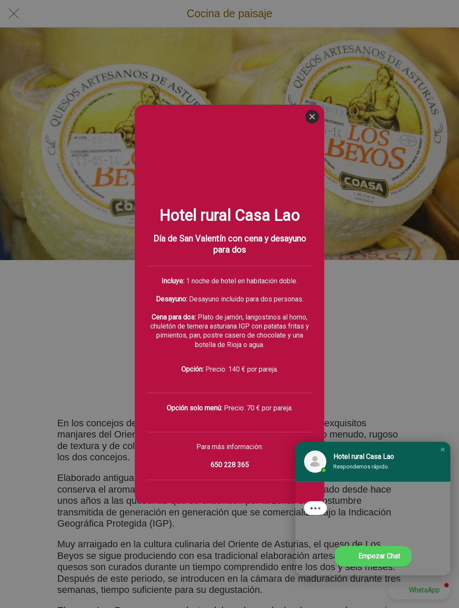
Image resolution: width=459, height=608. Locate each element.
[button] (442, 449)
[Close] (312, 12)
